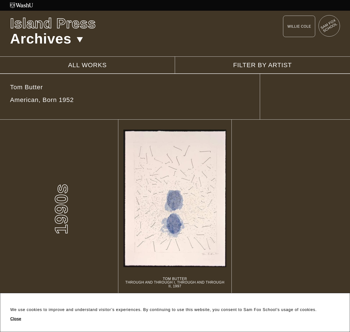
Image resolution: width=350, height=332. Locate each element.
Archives (46, 38)
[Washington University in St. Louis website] (175, 5)
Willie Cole (299, 26)
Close (15, 319)
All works (87, 65)
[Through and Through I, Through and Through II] (175, 209)
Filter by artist (262, 65)
